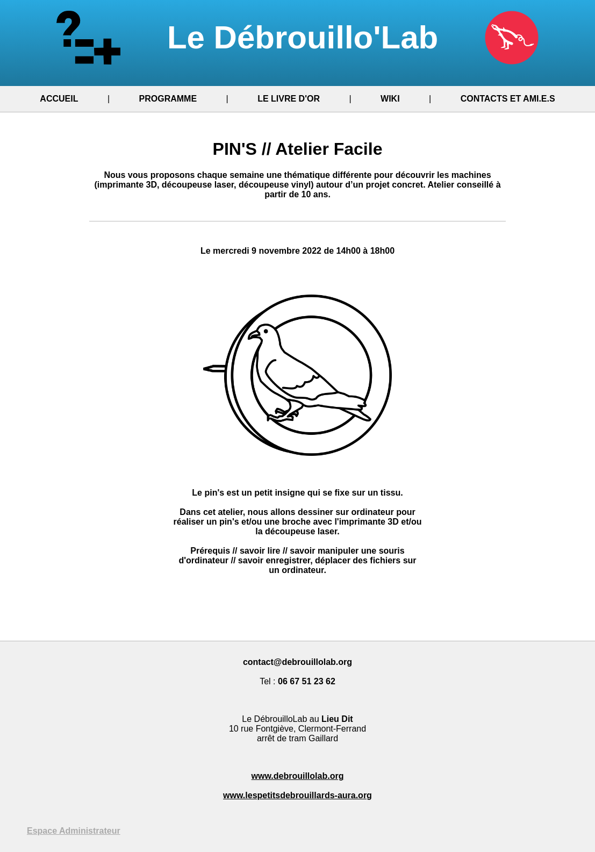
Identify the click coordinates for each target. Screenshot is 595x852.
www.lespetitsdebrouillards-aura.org (297, 795)
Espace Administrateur (73, 830)
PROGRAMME (168, 98)
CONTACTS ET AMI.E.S (508, 98)
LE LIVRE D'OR (288, 98)
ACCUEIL (59, 98)
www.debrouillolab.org (298, 776)
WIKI (390, 98)
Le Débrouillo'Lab (297, 37)
